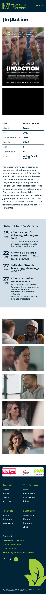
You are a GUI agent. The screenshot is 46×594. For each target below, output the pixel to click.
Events (5, 497)
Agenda (7, 485)
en (16, 559)
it (10, 559)
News (26, 489)
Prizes (26, 501)
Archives (6, 501)
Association (29, 497)
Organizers (7, 523)
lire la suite (23, 239)
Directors (7, 519)
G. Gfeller (38, 589)
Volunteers (28, 515)
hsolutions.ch (23, 591)
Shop (25, 527)
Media (5, 515)
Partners (7, 510)
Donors (26, 519)
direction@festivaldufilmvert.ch (18, 552)
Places (5, 493)
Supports (29, 510)
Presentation (29, 493)
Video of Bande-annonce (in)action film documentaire (23, 101)
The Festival (31, 485)
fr (4, 559)
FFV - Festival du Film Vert (14, 6)
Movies (6, 489)
